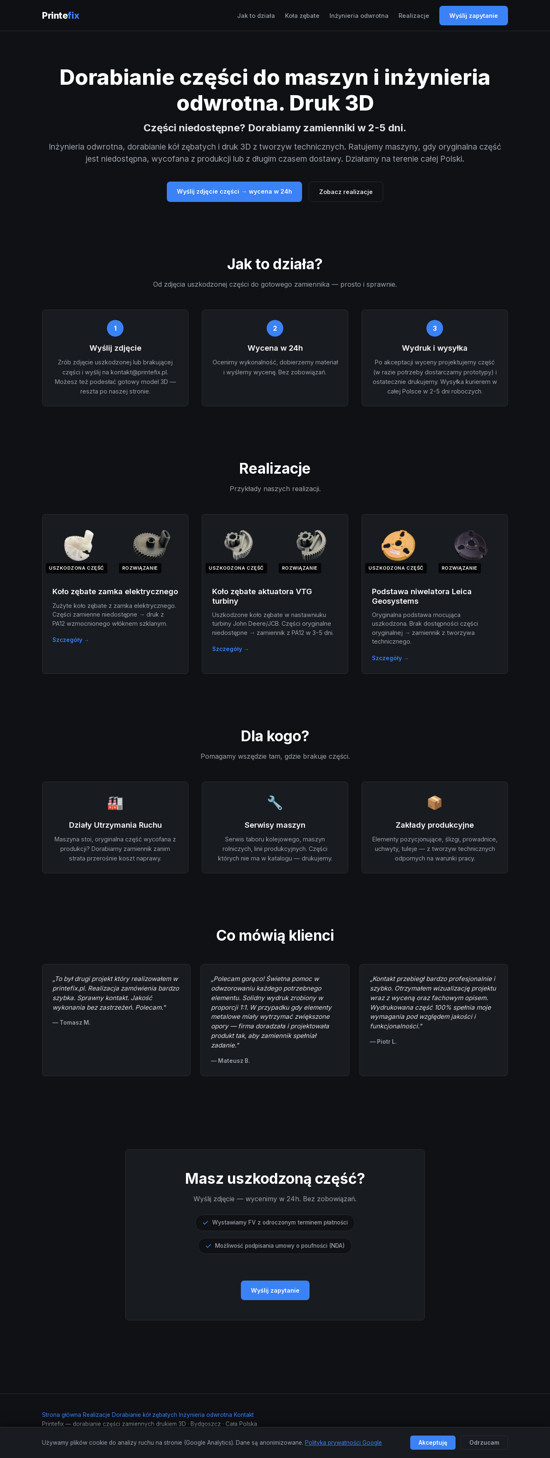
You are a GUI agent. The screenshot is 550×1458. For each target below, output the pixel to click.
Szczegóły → (70, 640)
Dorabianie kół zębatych (144, 1414)
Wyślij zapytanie (473, 15)
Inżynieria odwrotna (359, 15)
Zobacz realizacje (346, 191)
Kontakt (244, 1414)
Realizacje (414, 15)
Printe (60, 15)
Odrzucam (484, 1442)
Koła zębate (302, 15)
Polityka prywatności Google (343, 1442)
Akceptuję (433, 1442)
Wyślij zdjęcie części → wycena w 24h (234, 191)
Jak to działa (256, 15)
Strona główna (61, 1414)
